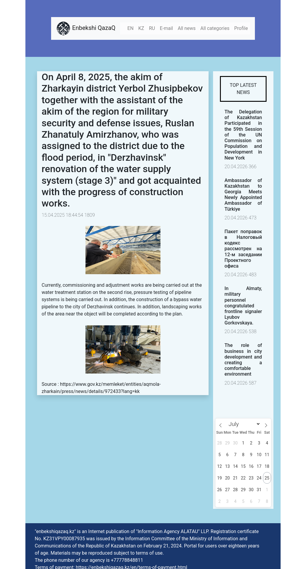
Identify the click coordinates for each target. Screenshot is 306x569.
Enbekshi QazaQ (86, 28)
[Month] (243, 424)
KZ (141, 28)
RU (152, 28)
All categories (215, 28)
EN (130, 28)
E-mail (166, 28)
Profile (241, 28)
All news (187, 28)
